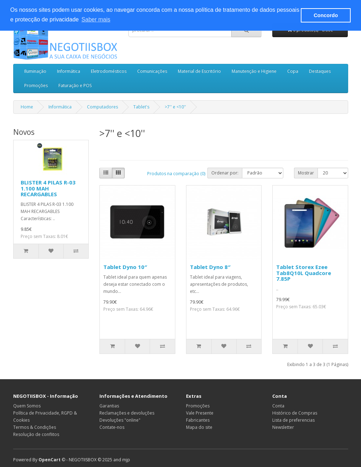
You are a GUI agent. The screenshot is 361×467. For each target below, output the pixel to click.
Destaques (320, 71)
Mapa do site (199, 427)
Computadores (102, 107)
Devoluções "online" (119, 420)
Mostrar (306, 173)
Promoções (36, 85)
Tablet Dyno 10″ (125, 266)
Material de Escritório (199, 71)
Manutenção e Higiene (254, 71)
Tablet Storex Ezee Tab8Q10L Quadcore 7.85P (303, 272)
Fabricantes (198, 420)
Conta (278, 406)
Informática (68, 71)
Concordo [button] (326, 15)
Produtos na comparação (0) (176, 174)
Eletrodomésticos (109, 71)
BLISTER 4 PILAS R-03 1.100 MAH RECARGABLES (48, 188)
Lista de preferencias (293, 420)
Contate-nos (111, 427)
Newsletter (283, 427)
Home (27, 107)
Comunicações (152, 71)
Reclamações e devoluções (126, 413)
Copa (292, 71)
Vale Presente (199, 413)
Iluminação (35, 71)
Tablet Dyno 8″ (210, 266)
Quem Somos (27, 406)
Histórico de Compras (294, 413)
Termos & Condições (34, 427)
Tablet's (141, 107)
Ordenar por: (224, 173)
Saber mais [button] (96, 19)
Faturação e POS (75, 85)
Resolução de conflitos (36, 434)
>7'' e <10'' (175, 107)
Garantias (109, 406)
